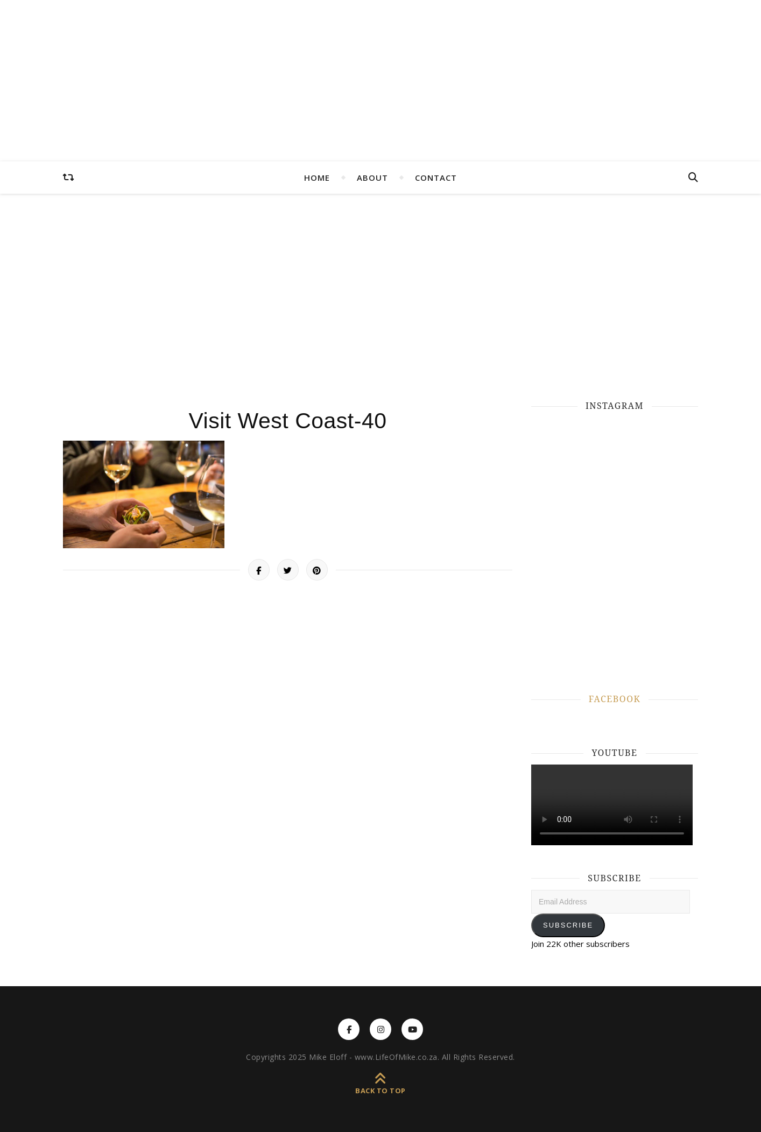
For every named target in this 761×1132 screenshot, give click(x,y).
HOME (317, 177)
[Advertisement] (380, 296)
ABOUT (372, 177)
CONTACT (436, 177)
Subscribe (568, 925)
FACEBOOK (614, 699)
